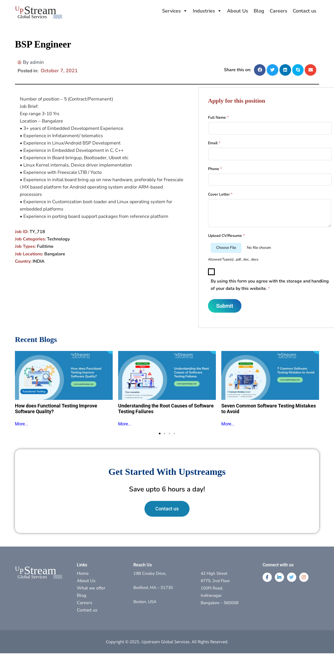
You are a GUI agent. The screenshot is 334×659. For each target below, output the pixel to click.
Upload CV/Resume (226, 235)
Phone (215, 168)
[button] (260, 70)
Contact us (304, 11)
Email (214, 143)
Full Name (218, 117)
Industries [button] (204, 11)
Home (83, 573)
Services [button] (171, 11)
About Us (237, 11)
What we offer (91, 588)
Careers (278, 11)
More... (21, 423)
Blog (259, 11)
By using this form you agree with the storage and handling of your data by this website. (270, 284)
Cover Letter (220, 194)
